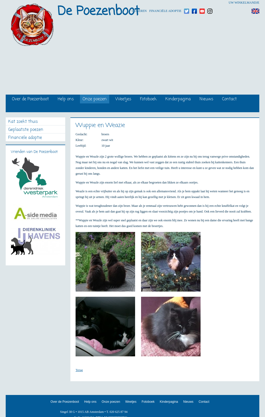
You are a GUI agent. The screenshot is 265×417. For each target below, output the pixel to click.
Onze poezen (95, 99)
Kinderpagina (178, 99)
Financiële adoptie (165, 2)
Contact (229, 99)
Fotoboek (148, 99)
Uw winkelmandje (244, 2)
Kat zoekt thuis (23, 122)
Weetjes (123, 99)
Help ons (66, 99)
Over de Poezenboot (30, 99)
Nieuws (206, 99)
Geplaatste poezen (25, 130)
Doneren (139, 2)
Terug (79, 370)
